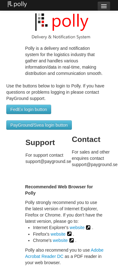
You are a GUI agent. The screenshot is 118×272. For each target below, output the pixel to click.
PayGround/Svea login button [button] (39, 125)
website (77, 227)
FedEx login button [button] (28, 109)
